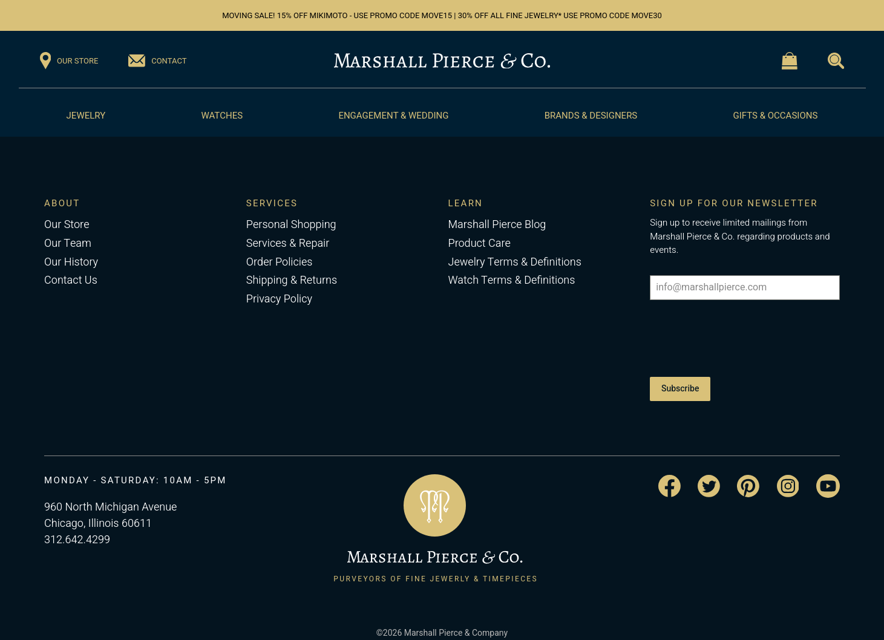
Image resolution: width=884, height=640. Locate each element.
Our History (71, 262)
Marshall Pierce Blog (497, 225)
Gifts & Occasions (775, 115)
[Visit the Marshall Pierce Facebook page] (669, 474)
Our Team (67, 243)
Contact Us (70, 280)
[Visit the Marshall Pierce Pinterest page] (748, 474)
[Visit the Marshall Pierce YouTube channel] (828, 474)
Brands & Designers (591, 115)
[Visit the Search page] (836, 61)
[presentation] (742, 335)
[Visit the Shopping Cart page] (789, 61)
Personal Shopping (291, 225)
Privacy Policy (279, 299)
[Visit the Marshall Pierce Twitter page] (709, 474)
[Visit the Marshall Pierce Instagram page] (788, 474)
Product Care (479, 243)
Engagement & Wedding (393, 115)
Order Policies (279, 262)
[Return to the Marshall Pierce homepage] (442, 61)
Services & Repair (288, 243)
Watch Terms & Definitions (511, 280)
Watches (222, 115)
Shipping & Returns (291, 280)
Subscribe (680, 383)
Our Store (66, 225)
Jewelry (86, 115)
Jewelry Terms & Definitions (514, 262)
